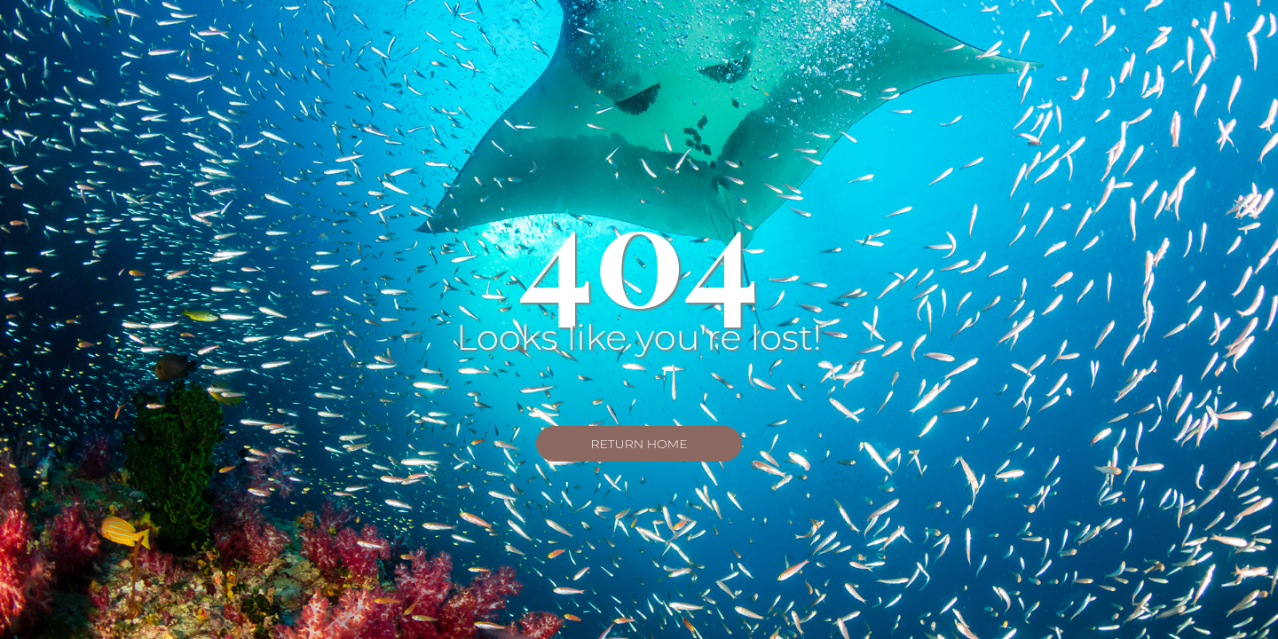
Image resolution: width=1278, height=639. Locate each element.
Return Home (638, 444)
